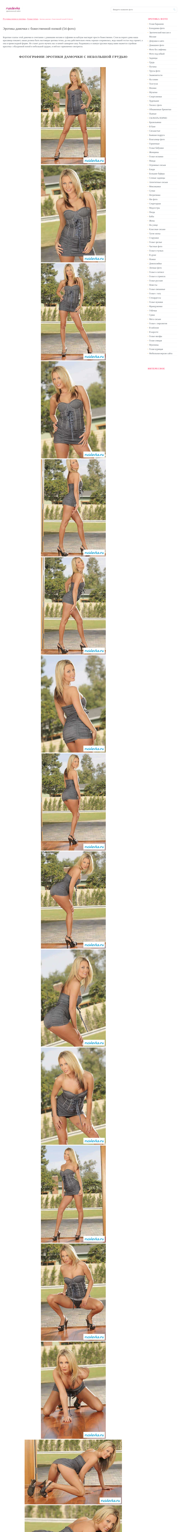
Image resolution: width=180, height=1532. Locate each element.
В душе (152, 255)
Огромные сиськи (157, 165)
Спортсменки (155, 96)
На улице (153, 225)
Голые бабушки (156, 148)
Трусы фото (154, 71)
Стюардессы (155, 298)
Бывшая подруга (157, 135)
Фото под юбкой (157, 54)
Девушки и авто (156, 41)
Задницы (153, 58)
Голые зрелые (155, 242)
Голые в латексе (156, 272)
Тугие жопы (154, 233)
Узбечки (153, 310)
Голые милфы (155, 336)
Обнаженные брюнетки (160, 109)
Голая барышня (156, 24)
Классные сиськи (157, 229)
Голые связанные (157, 289)
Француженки (155, 306)
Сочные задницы (157, 178)
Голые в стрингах (157, 276)
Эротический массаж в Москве (160, 34)
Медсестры (154, 208)
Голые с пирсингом (158, 323)
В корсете (153, 332)
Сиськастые (154, 131)
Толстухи (153, 84)
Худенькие (154, 101)
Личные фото (155, 268)
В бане (152, 126)
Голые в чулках (156, 251)
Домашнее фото (156, 45)
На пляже (153, 79)
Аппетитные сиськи (158, 182)
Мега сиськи (155, 319)
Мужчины (154, 345)
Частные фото (155, 246)
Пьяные (152, 114)
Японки (152, 88)
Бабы (151, 216)
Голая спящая (155, 340)
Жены (152, 221)
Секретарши (155, 203)
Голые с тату (155, 293)
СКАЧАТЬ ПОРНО (158, 118)
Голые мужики (156, 302)
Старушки (154, 238)
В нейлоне (154, 328)
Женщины (154, 152)
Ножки (152, 259)
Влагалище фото (157, 139)
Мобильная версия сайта (160, 353)
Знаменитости (155, 75)
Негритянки (154, 195)
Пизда (152, 212)
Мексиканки (155, 186)
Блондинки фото (157, 28)
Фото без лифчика (157, 49)
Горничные (154, 143)
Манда (152, 161)
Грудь (151, 62)
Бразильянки (155, 122)
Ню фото (153, 199)
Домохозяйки (155, 263)
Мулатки (153, 92)
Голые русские (156, 280)
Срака (152, 315)
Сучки (152, 191)
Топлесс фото (155, 105)
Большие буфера (157, 173)
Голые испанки (156, 156)
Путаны (152, 66)
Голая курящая (156, 349)
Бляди (152, 169)
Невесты (153, 285)
